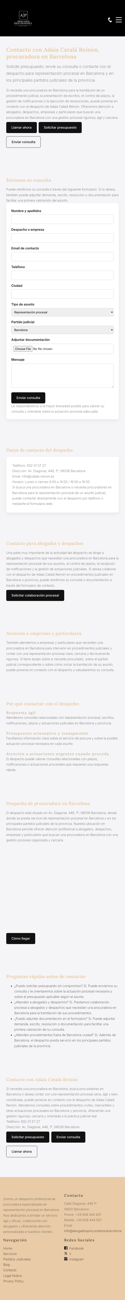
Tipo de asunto (22, 304)
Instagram (76, 1259)
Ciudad (16, 286)
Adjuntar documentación (30, 340)
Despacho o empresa (27, 230)
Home (7, 1248)
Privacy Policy (13, 1281)
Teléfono (18, 267)
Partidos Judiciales (17, 1259)
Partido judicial (22, 322)
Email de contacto (25, 248)
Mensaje (18, 360)
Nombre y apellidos (26, 211)
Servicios (10, 1254)
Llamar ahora (21, 127)
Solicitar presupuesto (60, 127)
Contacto (10, 1270)
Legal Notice (12, 1276)
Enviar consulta (23, 142)
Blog (6, 1265)
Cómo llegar (20, 938)
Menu (119, 17)
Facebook (76, 1248)
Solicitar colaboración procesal (35, 595)
